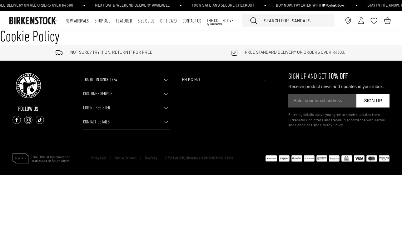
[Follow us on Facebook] (16, 120)
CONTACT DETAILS (96, 122)
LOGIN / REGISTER (96, 108)
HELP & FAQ (191, 80)
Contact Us (192, 21)
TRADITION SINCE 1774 (100, 80)
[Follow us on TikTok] (40, 120)
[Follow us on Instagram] (28, 120)
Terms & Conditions (125, 158)
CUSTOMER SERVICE (97, 94)
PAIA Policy (151, 158)
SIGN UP (373, 100)
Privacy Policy (99, 158)
